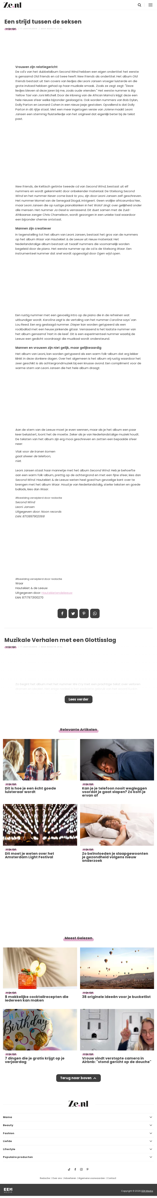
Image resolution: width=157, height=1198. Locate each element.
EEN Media (147, 1190)
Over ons (57, 1178)
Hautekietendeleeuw (57, 593)
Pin (84, 613)
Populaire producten (18, 1157)
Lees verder (79, 699)
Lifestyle (9, 1149)
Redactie (45, 1178)
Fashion (8, 1133)
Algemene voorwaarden (91, 1178)
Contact (111, 1178)
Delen (62, 613)
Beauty (8, 1125)
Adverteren (70, 1178)
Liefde (7, 1141)
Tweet (73, 613)
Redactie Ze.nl (55, 29)
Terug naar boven (76, 1078)
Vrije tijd (11, 28)
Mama (7, 1117)
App (95, 613)
